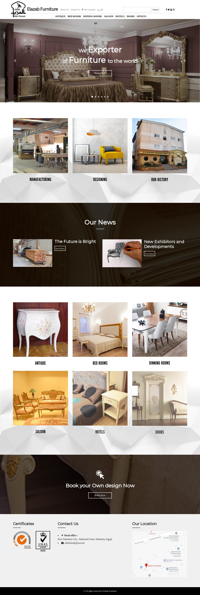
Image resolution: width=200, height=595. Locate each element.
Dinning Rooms (92, 16)
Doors (131, 16)
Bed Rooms (74, 16)
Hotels (120, 16)
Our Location (88, 9)
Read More (100, 73)
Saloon (108, 16)
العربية (100, 9)
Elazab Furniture (42, 9)
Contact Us (75, 9)
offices (141, 16)
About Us (64, 9)
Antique (60, 16)
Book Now (100, 495)
